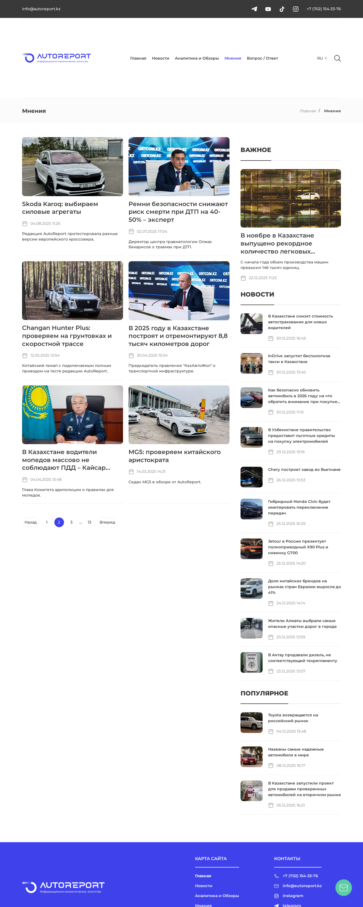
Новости (160, 58)
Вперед (107, 522)
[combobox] (321, 58)
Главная (138, 58)
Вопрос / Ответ (262, 58)
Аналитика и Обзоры (197, 58)
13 (89, 522)
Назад (31, 522)
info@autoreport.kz (41, 8)
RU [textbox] (320, 58)
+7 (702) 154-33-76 (324, 8)
